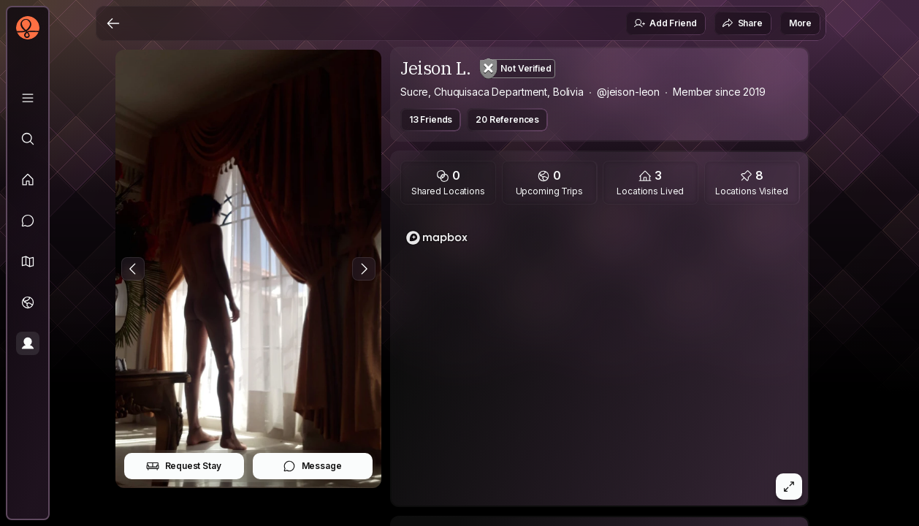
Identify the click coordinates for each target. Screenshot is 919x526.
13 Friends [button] (430, 119)
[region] (599, 359)
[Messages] (27, 220)
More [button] (800, 23)
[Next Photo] (363, 269)
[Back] (113, 23)
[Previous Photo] (133, 269)
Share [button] (742, 23)
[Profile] (27, 343)
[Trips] (27, 302)
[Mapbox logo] (437, 237)
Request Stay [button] (183, 466)
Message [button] (312, 466)
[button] (27, 261)
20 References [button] (507, 119)
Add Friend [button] (664, 23)
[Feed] (27, 179)
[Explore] (27, 138)
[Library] (27, 98)
